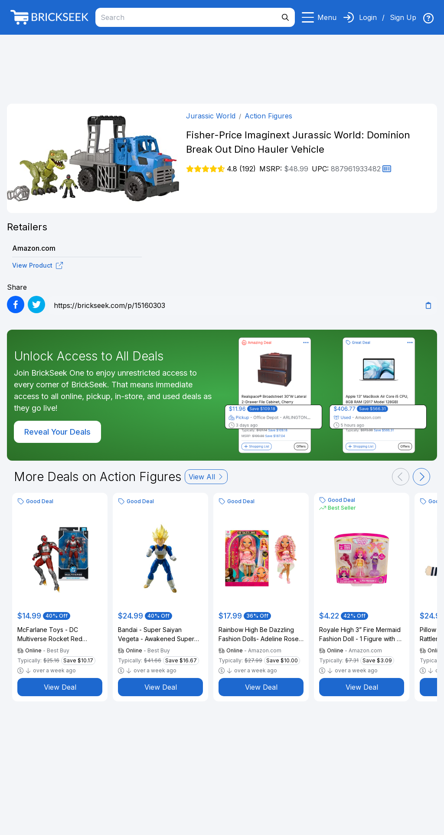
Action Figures (268, 115)
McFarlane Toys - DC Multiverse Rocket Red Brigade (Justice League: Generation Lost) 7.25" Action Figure (59, 634)
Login (368, 17)
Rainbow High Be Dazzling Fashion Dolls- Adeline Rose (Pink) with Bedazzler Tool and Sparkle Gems (259, 634)
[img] (428, 18)
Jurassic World (210, 115)
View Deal (60, 687)
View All (206, 476)
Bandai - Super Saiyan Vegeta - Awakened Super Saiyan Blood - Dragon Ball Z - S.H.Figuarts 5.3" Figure (159, 634)
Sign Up (403, 17)
